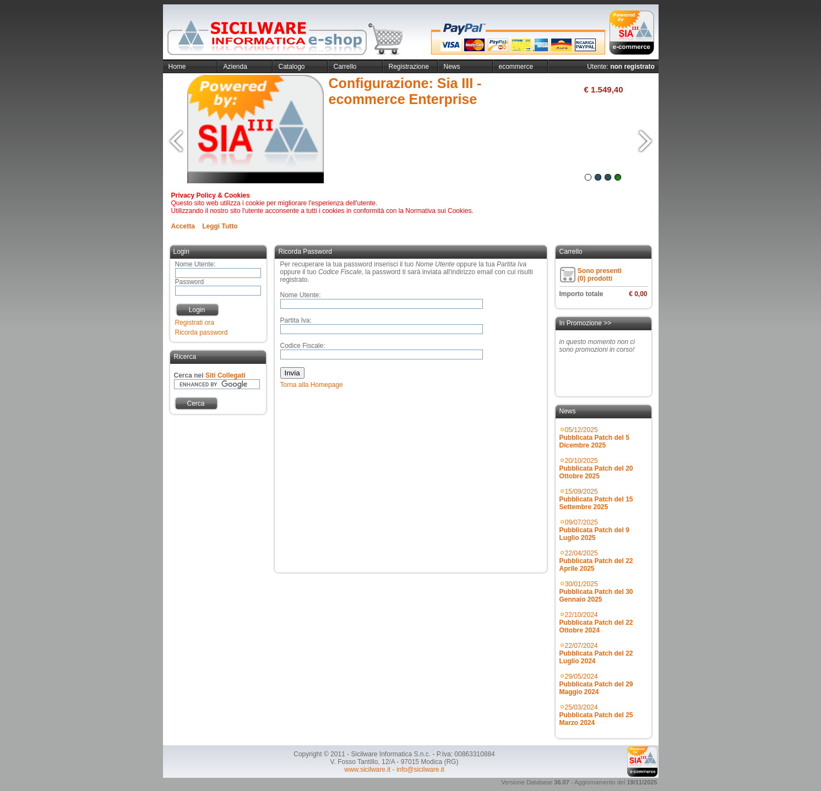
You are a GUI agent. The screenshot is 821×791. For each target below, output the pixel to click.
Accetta (183, 226)
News (452, 66)
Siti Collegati (225, 375)
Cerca (195, 403)
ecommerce (516, 66)
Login (197, 310)
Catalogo (292, 66)
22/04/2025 (596, 560)
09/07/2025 (594, 530)
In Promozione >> (585, 323)
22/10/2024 (596, 622)
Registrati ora (194, 322)
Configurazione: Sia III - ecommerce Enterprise (405, 91)
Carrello (345, 66)
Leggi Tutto (219, 226)
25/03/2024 (596, 715)
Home (177, 66)
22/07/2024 (596, 653)
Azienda (235, 66)
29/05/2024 (596, 684)
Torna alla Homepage (311, 385)
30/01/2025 (596, 591)
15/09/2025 (596, 499)
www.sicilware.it (367, 769)
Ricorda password (201, 332)
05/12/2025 (594, 437)
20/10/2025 (596, 468)
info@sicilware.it (420, 769)
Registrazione (409, 66)
